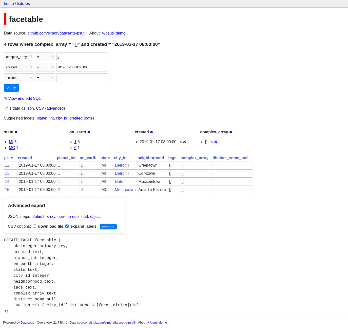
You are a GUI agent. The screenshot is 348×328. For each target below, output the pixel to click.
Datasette (27, 322)
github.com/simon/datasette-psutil (56, 33)
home (9, 3)
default (38, 216)
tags (172, 158)
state (105, 158)
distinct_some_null (231, 158)
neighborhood (150, 158)
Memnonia (124, 190)
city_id (61, 118)
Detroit (121, 165)
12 (7, 165)
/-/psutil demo (114, 33)
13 (7, 173)
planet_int (45, 118)
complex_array (195, 158)
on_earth (88, 158)
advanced (55, 108)
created (75, 118)
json (30, 108)
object (95, 216)
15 (7, 190)
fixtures (23, 3)
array (51, 216)
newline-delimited (73, 216)
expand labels (81, 226)
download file (48, 226)
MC (12, 148)
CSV (40, 108)
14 (7, 181)
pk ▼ (9, 158)
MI (11, 142)
